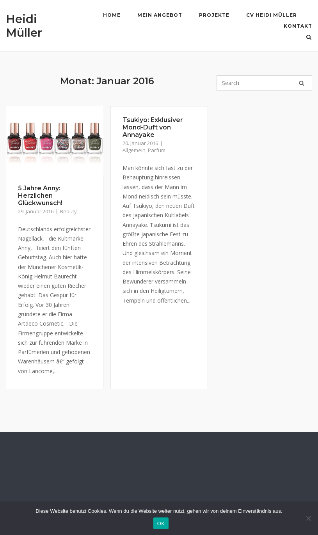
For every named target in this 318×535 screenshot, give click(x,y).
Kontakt (298, 26)
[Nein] (308, 518)
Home (112, 15)
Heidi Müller (24, 25)
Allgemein (134, 150)
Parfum (156, 150)
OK (161, 523)
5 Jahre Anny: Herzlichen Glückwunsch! (40, 195)
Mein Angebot (159, 15)
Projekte (214, 15)
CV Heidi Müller (271, 15)
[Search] (301, 83)
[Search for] (264, 83)
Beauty (68, 211)
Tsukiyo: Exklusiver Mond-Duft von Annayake (153, 127)
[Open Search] (309, 37)
